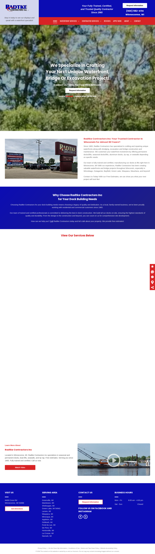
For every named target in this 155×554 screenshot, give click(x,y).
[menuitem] (55, 21)
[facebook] (80, 517)
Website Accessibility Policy (108, 548)
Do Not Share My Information (58, 548)
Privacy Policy (42, 548)
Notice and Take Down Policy (90, 548)
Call (51, 221)
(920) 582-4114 (135, 10)
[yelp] (86, 517)
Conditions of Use (74, 548)
